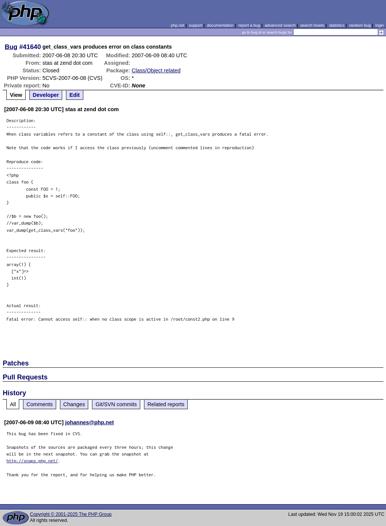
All (13, 404)
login (379, 25)
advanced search (280, 25)
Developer (46, 95)
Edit (74, 95)
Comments (39, 404)
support (195, 25)
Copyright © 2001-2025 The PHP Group (71, 514)
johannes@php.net (89, 422)
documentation (220, 25)
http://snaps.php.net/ (32, 460)
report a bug (249, 25)
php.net (177, 25)
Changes (74, 404)
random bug (360, 25)
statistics (337, 25)
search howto (312, 25)
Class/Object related (156, 70)
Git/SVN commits (116, 404)
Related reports (165, 404)
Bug (11, 46)
